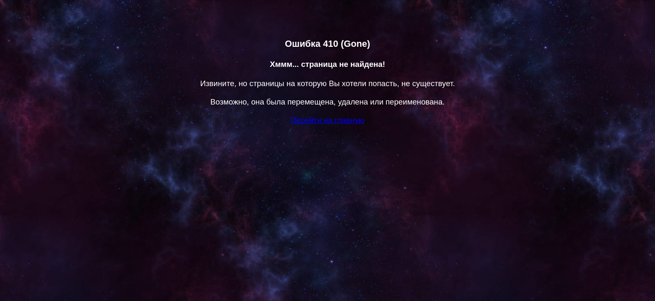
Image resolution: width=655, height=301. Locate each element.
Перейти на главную (327, 120)
